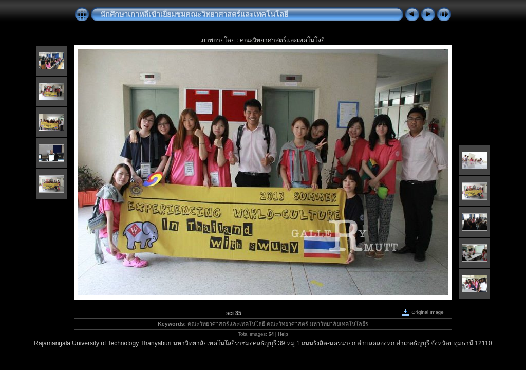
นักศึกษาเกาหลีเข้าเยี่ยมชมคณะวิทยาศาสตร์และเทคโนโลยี (194, 14)
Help (283, 334)
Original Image (422, 312)
